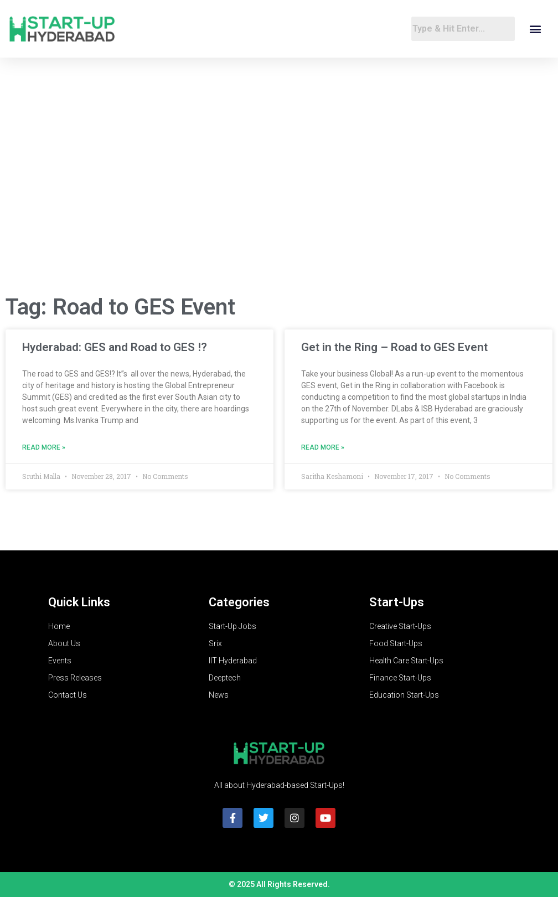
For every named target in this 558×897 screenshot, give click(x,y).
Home (59, 626)
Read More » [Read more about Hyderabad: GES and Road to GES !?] (43, 447)
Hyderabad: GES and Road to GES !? (114, 347)
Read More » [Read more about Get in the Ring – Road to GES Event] (322, 447)
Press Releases (75, 677)
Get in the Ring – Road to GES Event (394, 347)
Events (59, 660)
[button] (535, 29)
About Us (64, 643)
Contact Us (67, 694)
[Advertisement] (279, 196)
